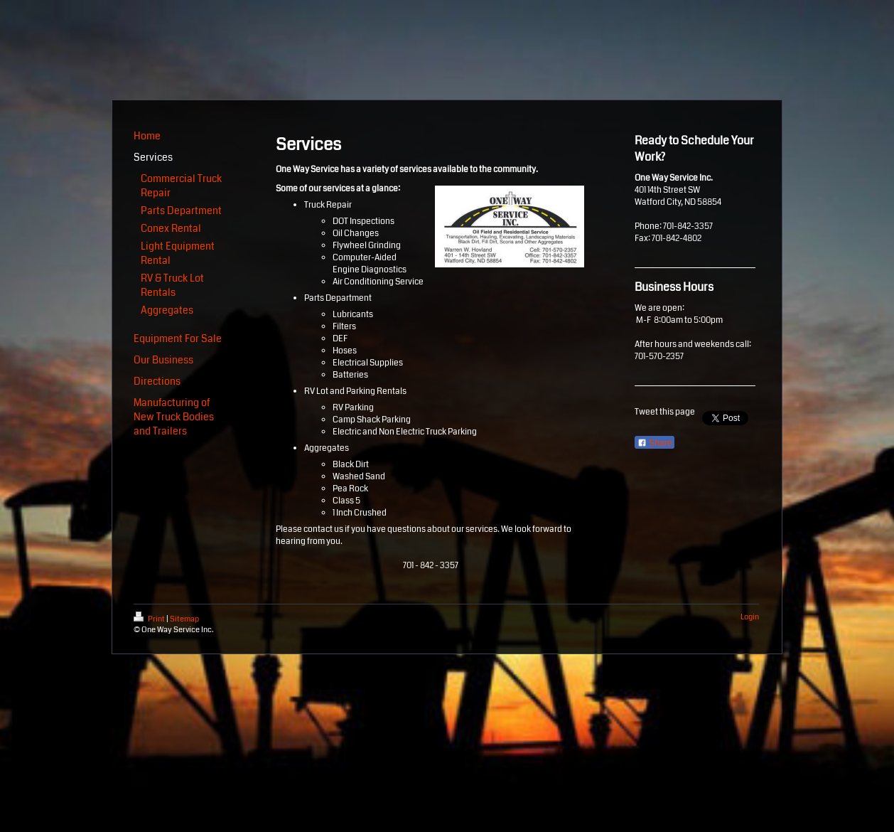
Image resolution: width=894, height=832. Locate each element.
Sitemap (184, 619)
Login (749, 617)
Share (654, 443)
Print (150, 619)
